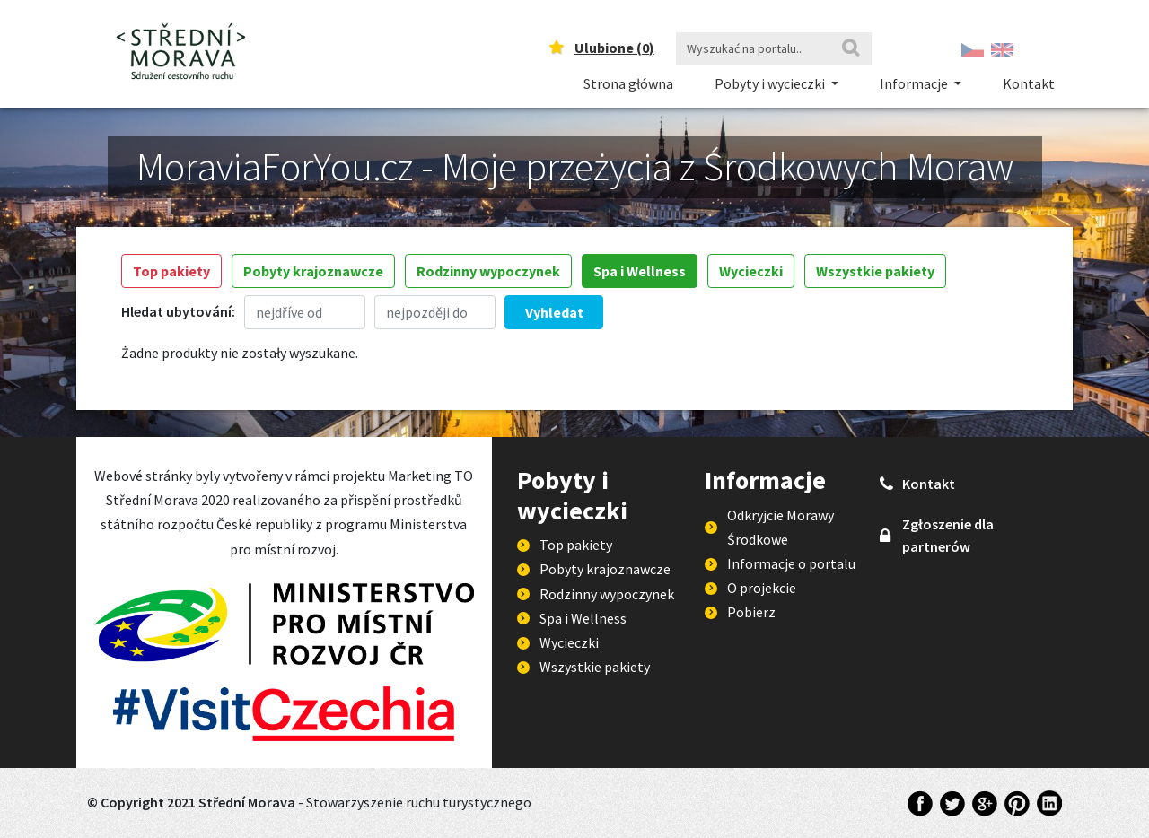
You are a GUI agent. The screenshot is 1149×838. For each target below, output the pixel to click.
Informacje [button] (915, 83)
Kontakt (1029, 83)
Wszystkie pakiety (875, 271)
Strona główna (628, 83)
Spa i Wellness (639, 271)
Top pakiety (171, 271)
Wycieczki (751, 271)
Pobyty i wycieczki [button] (771, 83)
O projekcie (761, 588)
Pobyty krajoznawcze (313, 271)
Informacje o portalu (791, 563)
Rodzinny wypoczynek (488, 271)
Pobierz (751, 612)
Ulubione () (614, 48)
